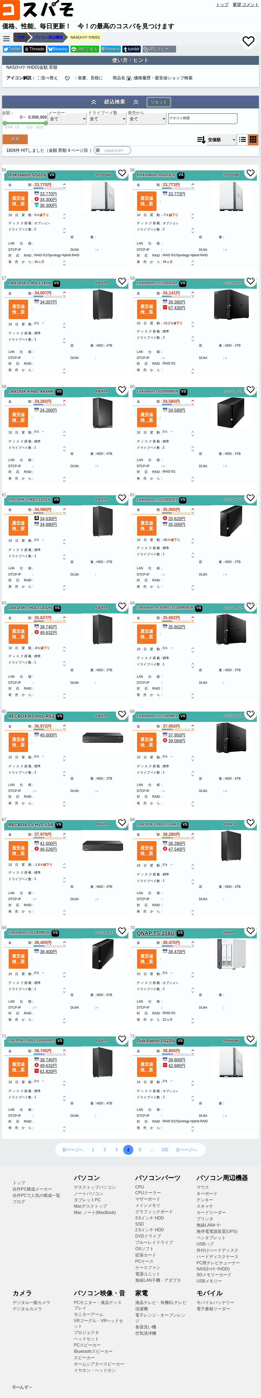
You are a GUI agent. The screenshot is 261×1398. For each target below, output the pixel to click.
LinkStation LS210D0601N (29, 932)
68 (132, 819)
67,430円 (174, 308)
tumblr (131, 49)
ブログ (19, 1201)
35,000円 (174, 524)
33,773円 (174, 194)
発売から (136, 113)
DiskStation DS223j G (156, 175)
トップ (222, 4)
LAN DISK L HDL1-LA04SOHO (31, 1040)
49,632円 (45, 632)
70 (132, 928)
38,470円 (174, 952)
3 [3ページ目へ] (116, 1149)
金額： (8, 113)
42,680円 (174, 1065)
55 (4, 170)
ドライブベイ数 (102, 113)
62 (132, 495)
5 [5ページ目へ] (140, 1149)
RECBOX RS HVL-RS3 (31, 716)
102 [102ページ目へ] (164, 1149)
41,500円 (45, 843)
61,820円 (45, 1071)
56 (132, 170)
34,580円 (174, 410)
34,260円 (45, 410)
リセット (158, 102)
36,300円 (45, 205)
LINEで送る (84, 49)
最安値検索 (18, 201)
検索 (15, 139)
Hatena (110, 49)
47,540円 (174, 849)
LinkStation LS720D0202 (157, 283)
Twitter (12, 49)
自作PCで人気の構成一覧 (36, 1195)
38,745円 (45, 627)
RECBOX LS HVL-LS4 (30, 824)
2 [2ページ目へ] (105, 1149)
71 (4, 1036)
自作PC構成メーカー (32, 1189)
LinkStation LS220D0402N (157, 391)
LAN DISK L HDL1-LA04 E (158, 824)
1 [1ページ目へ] (93, 1149)
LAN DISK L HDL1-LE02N (30, 608)
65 (4, 711)
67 (4, 819)
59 (4, 386)
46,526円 (45, 849)
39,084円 (174, 741)
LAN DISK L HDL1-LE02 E (29, 499)
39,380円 (174, 302)
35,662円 (174, 627)
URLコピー (158, 49)
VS (51, 175)
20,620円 (174, 519)
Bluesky (58, 49)
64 (132, 603)
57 (4, 278)
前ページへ (72, 1149)
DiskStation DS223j (27, 175)
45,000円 (45, 735)
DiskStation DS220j (156, 1041)
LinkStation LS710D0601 (157, 716)
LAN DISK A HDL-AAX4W (30, 391)
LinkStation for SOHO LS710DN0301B (165, 607)
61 (4, 495)
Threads (34, 49)
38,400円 (45, 952)
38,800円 (174, 1060)
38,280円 (174, 843)
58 (132, 278)
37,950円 (174, 735)
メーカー (56, 113)
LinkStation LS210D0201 (157, 499)
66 (132, 711)
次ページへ (186, 1149)
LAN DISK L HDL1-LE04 (29, 283)
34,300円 (45, 199)
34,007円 (45, 302)
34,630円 (45, 519)
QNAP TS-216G (156, 933)
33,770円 (45, 194)
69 (4, 928)
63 (4, 603)
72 (132, 1036)
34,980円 (45, 524)
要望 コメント (246, 4)
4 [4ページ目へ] (128, 1149)
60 (132, 386)
